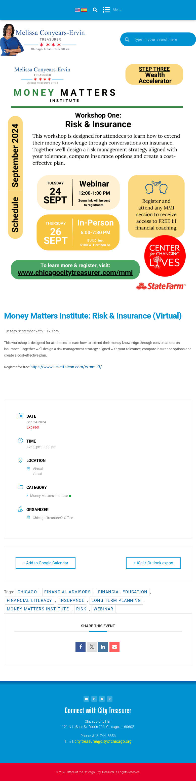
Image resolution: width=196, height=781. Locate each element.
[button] (95, 10)
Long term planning (116, 600)
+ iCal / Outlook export (153, 563)
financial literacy (29, 600)
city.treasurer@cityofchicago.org (103, 741)
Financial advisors (67, 592)
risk (81, 609)
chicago (27, 592)
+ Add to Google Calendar (45, 563)
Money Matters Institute (49, 496)
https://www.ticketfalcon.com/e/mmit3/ (66, 367)
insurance (72, 600)
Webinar (103, 609)
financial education (122, 592)
